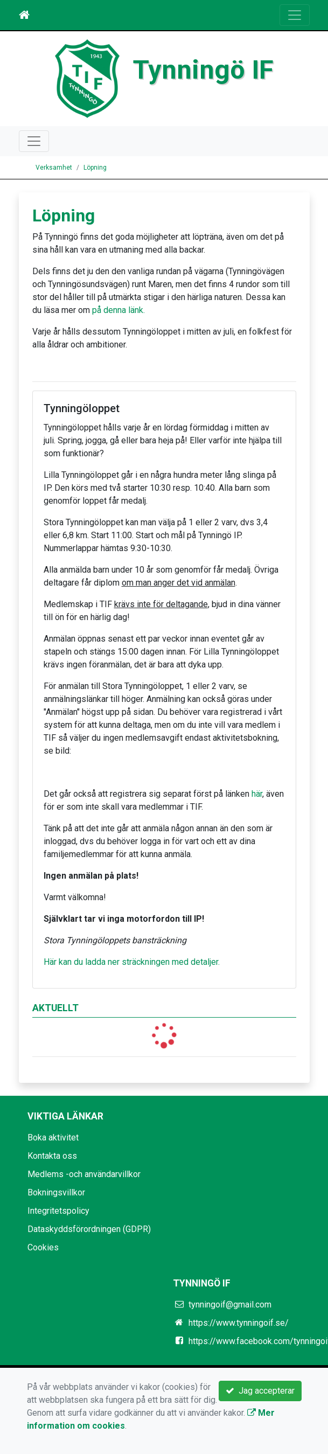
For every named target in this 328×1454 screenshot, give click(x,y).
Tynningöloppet (82, 408)
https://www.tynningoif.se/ (239, 1323)
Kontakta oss (52, 1156)
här (257, 794)
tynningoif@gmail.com (230, 1304)
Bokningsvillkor (56, 1192)
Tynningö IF (203, 69)
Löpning (95, 167)
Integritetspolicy (58, 1211)
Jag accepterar (260, 1391)
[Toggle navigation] (295, 15)
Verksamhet (54, 167)
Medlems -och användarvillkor (84, 1174)
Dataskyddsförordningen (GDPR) (89, 1229)
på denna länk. (118, 310)
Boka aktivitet (53, 1137)
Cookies (43, 1247)
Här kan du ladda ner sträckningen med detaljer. (132, 962)
